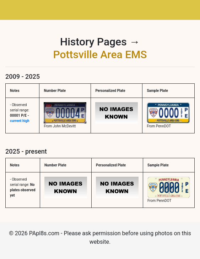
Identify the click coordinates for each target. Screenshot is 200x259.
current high (19, 121)
